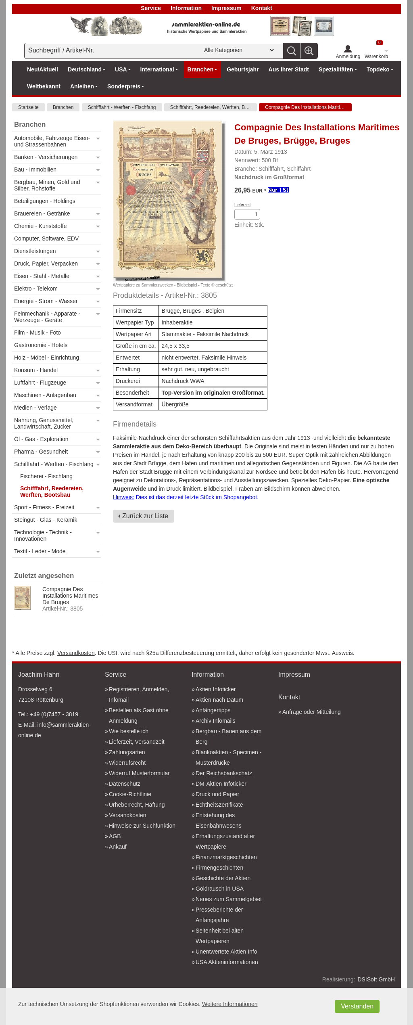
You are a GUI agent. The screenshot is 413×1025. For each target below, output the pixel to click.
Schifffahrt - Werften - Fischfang (122, 107)
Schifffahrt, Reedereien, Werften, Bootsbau (213, 107)
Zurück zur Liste (145, 515)
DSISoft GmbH (376, 979)
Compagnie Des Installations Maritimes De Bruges (308, 107)
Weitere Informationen (229, 1004)
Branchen (63, 107)
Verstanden (357, 1006)
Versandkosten (76, 653)
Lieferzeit (242, 205)
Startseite (28, 107)
